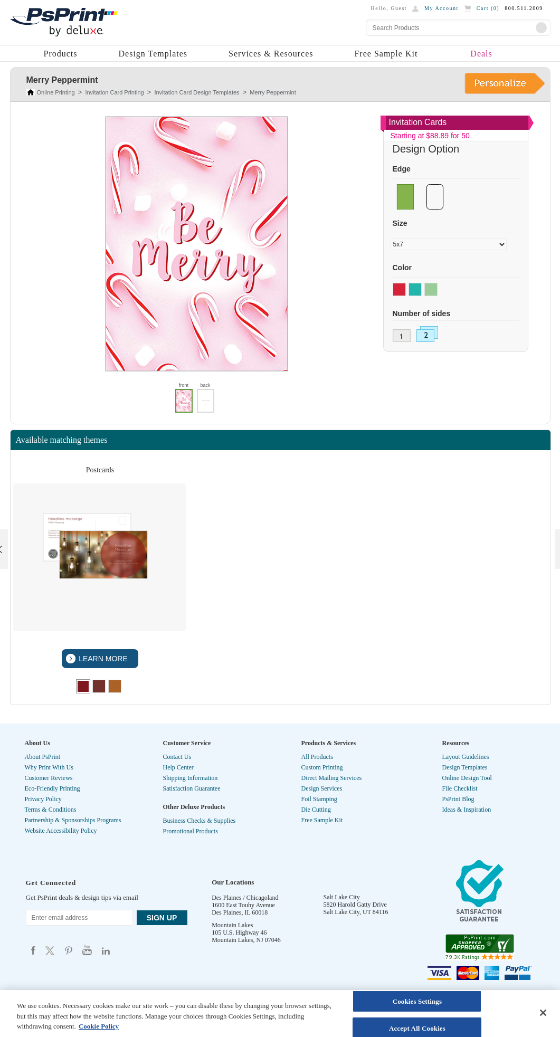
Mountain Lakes (232, 925)
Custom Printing (322, 767)
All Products (317, 756)
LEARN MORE (102, 658)
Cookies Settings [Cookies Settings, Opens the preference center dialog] (417, 1001)
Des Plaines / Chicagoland (245, 897)
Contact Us (177, 756)
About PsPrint (43, 756)
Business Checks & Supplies (199, 820)
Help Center (178, 767)
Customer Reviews (49, 778)
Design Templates (153, 53)
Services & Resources (271, 53)
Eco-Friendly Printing (52, 788)
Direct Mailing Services (331, 778)
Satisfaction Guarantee (192, 788)
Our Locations (233, 882)
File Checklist (460, 788)
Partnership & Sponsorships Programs (73, 820)
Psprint (33, 950)
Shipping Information (190, 778)
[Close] (543, 1012)
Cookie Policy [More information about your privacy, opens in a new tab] (99, 1026)
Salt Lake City (342, 897)
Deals (481, 53)
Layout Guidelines (465, 756)
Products (61, 53)
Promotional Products (190, 831)
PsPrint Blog (458, 799)
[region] (280, 1013)
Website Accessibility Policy (61, 830)
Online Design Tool (467, 778)
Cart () (488, 8)
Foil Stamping (319, 799)
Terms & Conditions (51, 809)
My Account (441, 8)
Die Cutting (316, 809)
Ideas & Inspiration (466, 809)
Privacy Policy (43, 799)
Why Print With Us (49, 767)
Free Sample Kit (385, 53)
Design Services (322, 788)
